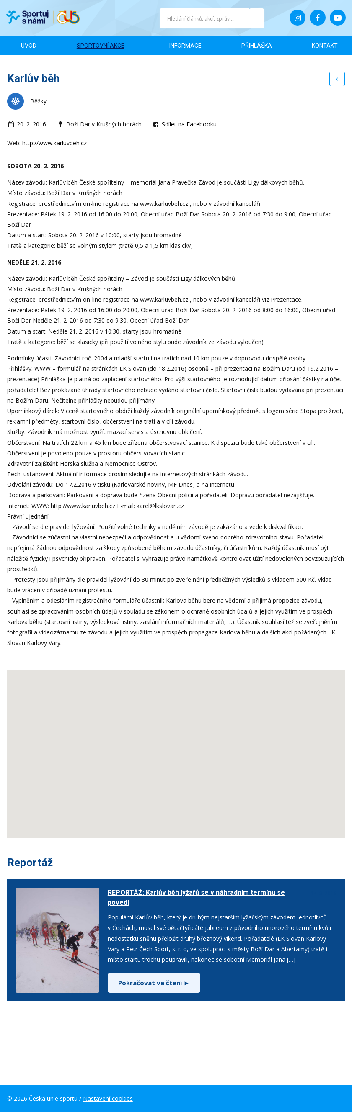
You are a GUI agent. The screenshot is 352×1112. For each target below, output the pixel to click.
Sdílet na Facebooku (189, 124)
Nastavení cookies (108, 1098)
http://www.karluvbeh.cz (54, 143)
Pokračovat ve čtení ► (154, 982)
